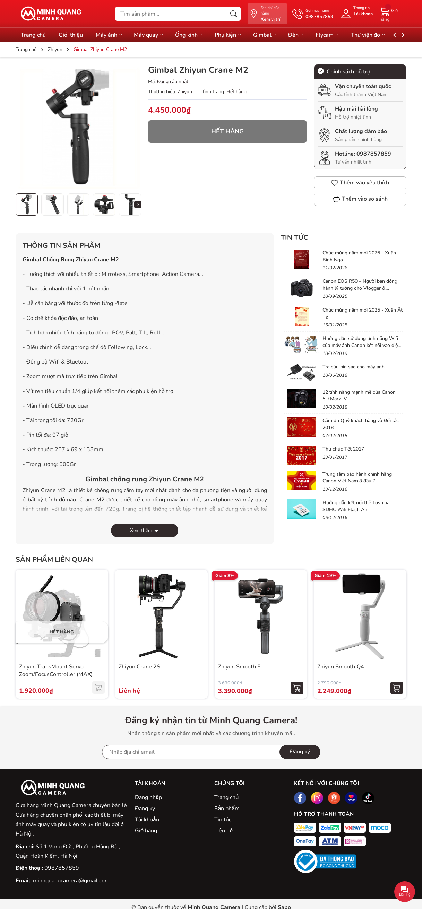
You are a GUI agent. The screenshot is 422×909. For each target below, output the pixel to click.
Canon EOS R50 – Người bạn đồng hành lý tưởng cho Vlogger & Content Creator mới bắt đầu (359, 288)
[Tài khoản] (356, 14)
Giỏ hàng (146, 830)
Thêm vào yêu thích (360, 182)
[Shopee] (334, 798)
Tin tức (222, 819)
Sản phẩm (226, 808)
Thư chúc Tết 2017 (343, 449)
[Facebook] (300, 798)
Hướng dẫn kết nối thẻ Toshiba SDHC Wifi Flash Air (355, 506)
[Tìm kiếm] (234, 14)
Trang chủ (226, 797)
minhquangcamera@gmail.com (71, 880)
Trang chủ (33, 35)
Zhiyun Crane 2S (139, 667)
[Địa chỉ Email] (211, 752)
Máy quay (155, 35)
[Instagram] (317, 798)
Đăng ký (145, 808)
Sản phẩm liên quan (54, 559)
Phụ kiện (238, 35)
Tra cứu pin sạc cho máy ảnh (353, 367)
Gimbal (276, 35)
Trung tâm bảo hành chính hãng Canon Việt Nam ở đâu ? (357, 477)
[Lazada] (351, 798)
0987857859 (373, 154)
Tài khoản (147, 819)
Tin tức (294, 237)
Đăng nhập (148, 797)
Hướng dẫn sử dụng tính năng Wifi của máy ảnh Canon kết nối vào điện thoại (361, 345)
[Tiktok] (368, 798)
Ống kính (197, 35)
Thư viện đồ (385, 35)
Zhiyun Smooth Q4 (340, 667)
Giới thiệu (72, 35)
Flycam (343, 35)
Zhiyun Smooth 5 (239, 667)
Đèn (310, 35)
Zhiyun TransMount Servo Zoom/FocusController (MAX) (56, 670)
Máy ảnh (113, 35)
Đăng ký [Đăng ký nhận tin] (300, 751)
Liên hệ (223, 830)
